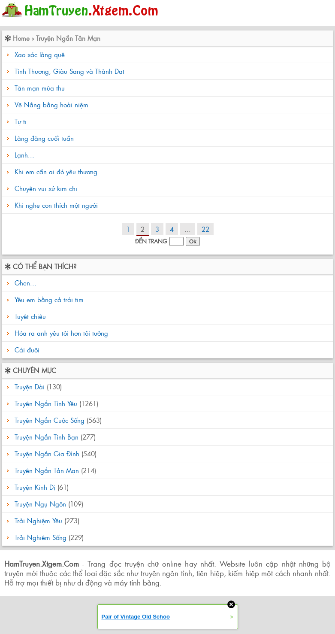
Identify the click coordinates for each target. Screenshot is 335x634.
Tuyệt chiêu (29, 316)
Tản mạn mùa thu (40, 88)
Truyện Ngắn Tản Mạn (68, 38)
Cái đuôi (25, 350)
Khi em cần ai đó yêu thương (56, 171)
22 (205, 229)
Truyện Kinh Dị (35, 487)
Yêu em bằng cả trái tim (48, 299)
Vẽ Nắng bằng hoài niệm (51, 104)
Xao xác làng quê (40, 54)
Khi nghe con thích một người (56, 205)
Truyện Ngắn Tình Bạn (46, 437)
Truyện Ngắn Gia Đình (47, 453)
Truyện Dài (30, 386)
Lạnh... (24, 155)
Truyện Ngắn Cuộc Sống (50, 420)
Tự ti (21, 121)
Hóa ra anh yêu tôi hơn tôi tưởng (60, 333)
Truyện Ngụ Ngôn (40, 504)
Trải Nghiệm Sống (40, 537)
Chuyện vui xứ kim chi (46, 188)
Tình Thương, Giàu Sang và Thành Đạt (69, 71)
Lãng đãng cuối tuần (44, 138)
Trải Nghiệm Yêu (38, 520)
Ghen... (24, 283)
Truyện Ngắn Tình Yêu (46, 403)
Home (21, 38)
